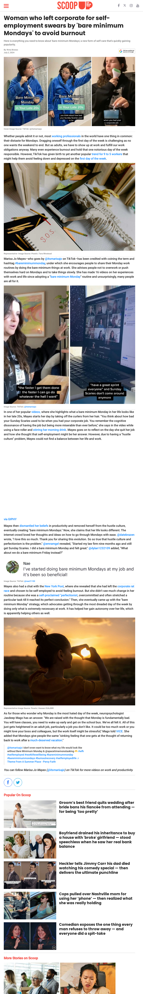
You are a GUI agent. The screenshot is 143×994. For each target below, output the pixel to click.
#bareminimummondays (21, 758)
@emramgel (51, 543)
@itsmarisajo (53, 258)
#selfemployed (15, 754)
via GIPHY (10, 519)
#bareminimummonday (30, 263)
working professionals (66, 136)
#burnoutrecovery (45, 758)
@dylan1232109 (99, 548)
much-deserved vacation (46, 740)
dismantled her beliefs (34, 525)
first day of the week (93, 158)
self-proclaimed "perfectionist (58, 595)
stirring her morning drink (49, 430)
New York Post (54, 586)
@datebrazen (125, 534)
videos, (36, 412)
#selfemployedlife (66, 758)
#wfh (81, 751)
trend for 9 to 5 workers (107, 154)
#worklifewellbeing (35, 754)
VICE (119, 731)
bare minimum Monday (65, 276)
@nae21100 (29, 581)
